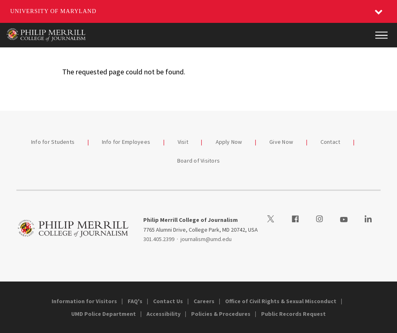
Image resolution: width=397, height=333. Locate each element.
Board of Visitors (198, 160)
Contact (330, 141)
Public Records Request (293, 313)
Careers (204, 301)
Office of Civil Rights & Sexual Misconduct (280, 301)
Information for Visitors (84, 301)
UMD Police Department (103, 313)
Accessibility (163, 313)
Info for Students (52, 141)
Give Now (281, 141)
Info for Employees (126, 141)
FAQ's (135, 301)
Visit (183, 141)
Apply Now (229, 141)
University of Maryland (53, 11)
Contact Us (168, 301)
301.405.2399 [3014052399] (158, 239)
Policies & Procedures (220, 313)
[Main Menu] (381, 35)
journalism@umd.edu (206, 239)
